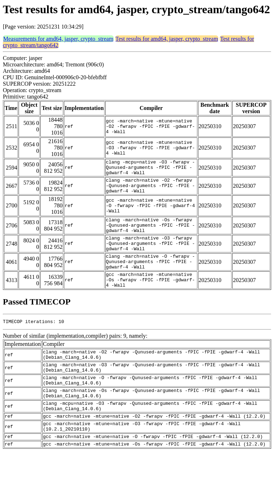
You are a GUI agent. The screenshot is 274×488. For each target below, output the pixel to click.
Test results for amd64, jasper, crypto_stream (167, 39)
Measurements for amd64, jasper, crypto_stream (58, 39)
